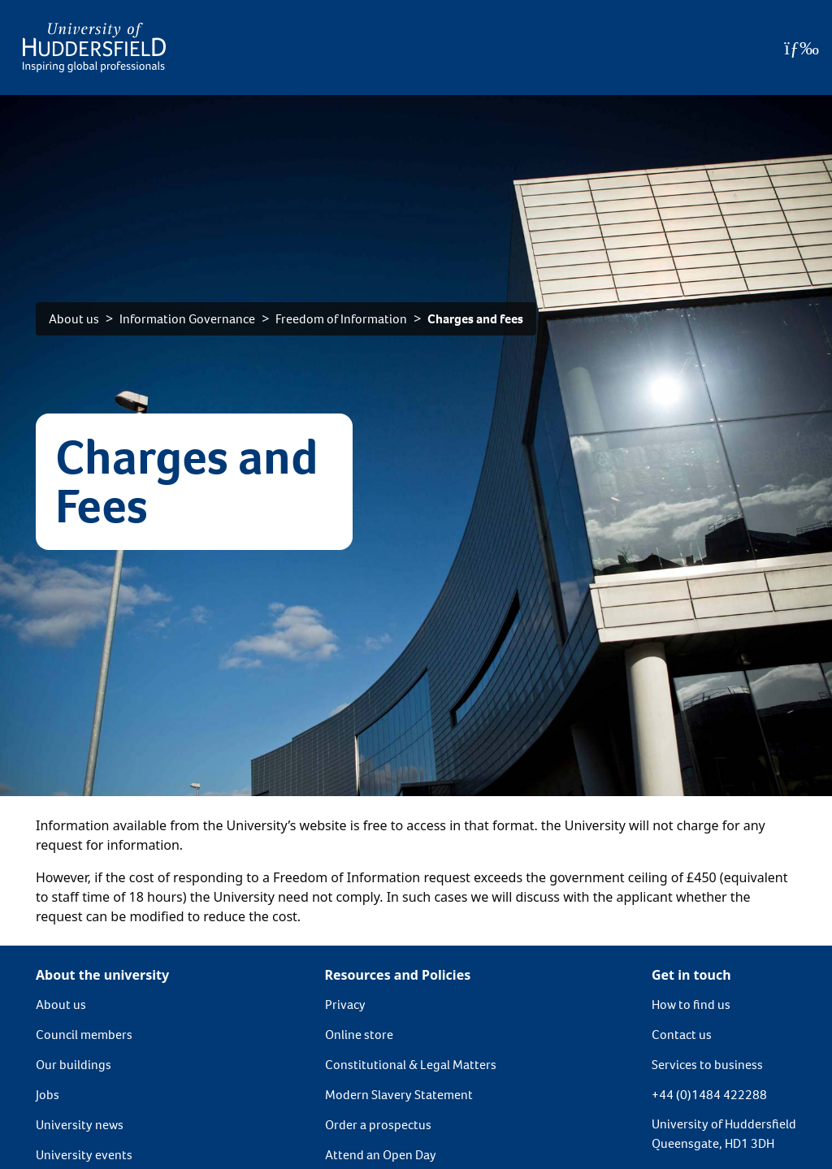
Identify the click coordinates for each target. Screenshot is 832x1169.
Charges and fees (475, 318)
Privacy (345, 1004)
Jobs (47, 1094)
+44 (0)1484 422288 (709, 1094)
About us (74, 318)
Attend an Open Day (380, 1154)
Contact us (682, 1034)
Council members (84, 1034)
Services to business (707, 1064)
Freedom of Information (341, 318)
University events (84, 1154)
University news (80, 1124)
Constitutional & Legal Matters (410, 1064)
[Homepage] (94, 47)
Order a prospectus (378, 1124)
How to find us (691, 1004)
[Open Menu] (801, 48)
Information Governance (187, 318)
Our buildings (73, 1064)
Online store (359, 1034)
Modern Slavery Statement (399, 1094)
